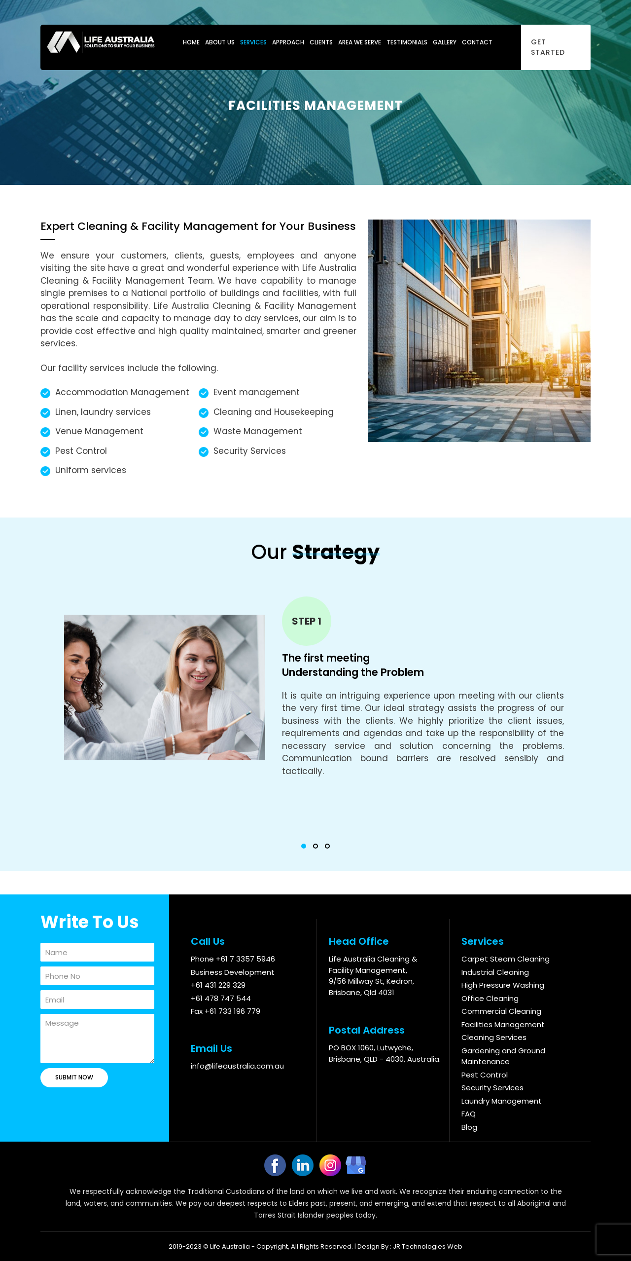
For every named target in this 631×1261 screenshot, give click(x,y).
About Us (220, 42)
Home (191, 42)
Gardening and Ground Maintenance (503, 1056)
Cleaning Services (493, 1037)
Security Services (492, 1087)
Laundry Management (501, 1101)
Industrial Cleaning (495, 972)
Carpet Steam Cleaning (505, 959)
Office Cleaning (490, 998)
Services (253, 42)
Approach (288, 42)
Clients (321, 42)
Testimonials (406, 42)
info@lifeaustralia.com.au (237, 1066)
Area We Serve (359, 42)
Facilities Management (503, 1024)
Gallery (444, 42)
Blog (469, 1127)
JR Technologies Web (427, 1246)
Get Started (548, 47)
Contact (477, 42)
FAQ (468, 1114)
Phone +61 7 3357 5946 (233, 959)
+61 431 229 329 (218, 985)
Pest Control (484, 1075)
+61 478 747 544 (221, 998)
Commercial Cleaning (501, 1011)
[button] (304, 846)
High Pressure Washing (502, 985)
